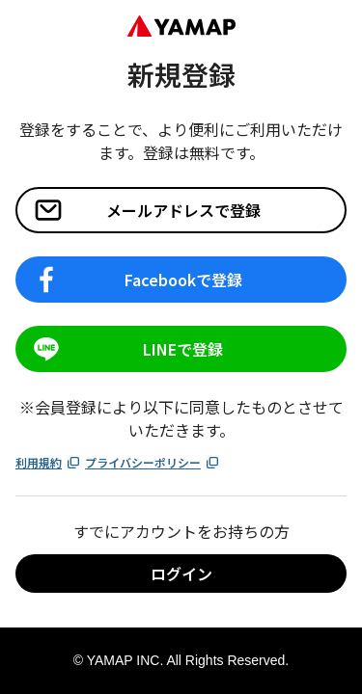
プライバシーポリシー (152, 462)
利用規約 (48, 462)
